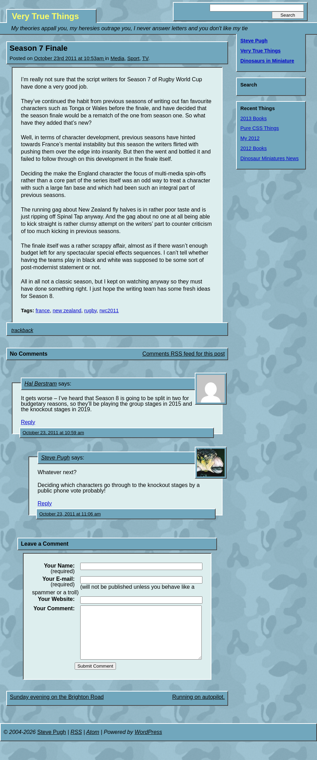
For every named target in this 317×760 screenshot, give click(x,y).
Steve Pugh (55, 458)
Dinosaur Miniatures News (269, 158)
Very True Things (45, 16)
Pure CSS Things (259, 128)
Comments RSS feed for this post (183, 354)
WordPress (148, 742)
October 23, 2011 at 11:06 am (70, 514)
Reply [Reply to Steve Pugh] (44, 503)
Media (117, 58)
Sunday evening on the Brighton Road (56, 707)
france (43, 310)
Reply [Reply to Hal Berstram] (28, 422)
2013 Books (253, 118)
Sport (133, 58)
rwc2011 (109, 310)
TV (145, 58)
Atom (92, 742)
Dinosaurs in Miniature (267, 61)
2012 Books (253, 148)
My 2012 (249, 138)
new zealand (67, 310)
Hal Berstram (40, 384)
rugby (90, 310)
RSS (76, 742)
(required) (59, 568)
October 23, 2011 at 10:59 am (53, 432)
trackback (22, 330)
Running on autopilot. (198, 707)
